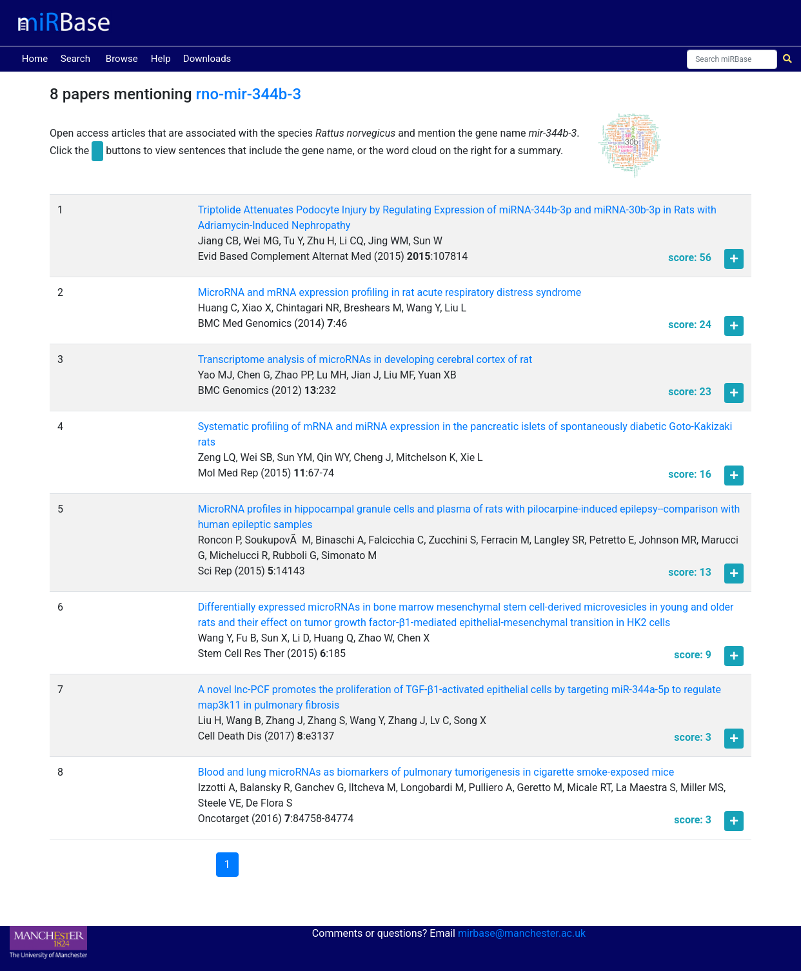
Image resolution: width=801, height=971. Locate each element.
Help (161, 58)
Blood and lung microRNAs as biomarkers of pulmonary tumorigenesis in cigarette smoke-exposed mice (436, 772)
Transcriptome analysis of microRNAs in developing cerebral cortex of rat (365, 359)
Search (75, 58)
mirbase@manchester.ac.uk (522, 933)
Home (37, 57)
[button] (629, 151)
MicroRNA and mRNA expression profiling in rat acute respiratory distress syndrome (390, 292)
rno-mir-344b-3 (249, 94)
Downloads (207, 58)
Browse (122, 58)
